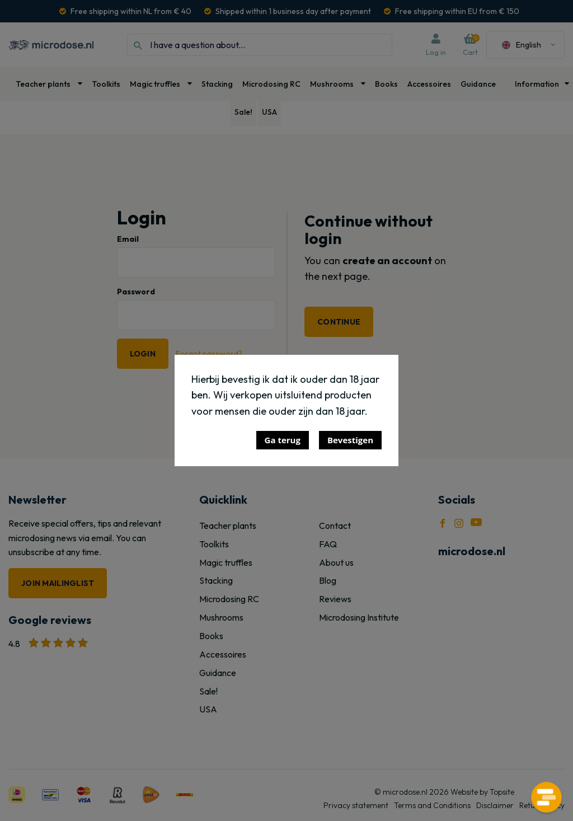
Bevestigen (350, 439)
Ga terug (282, 439)
